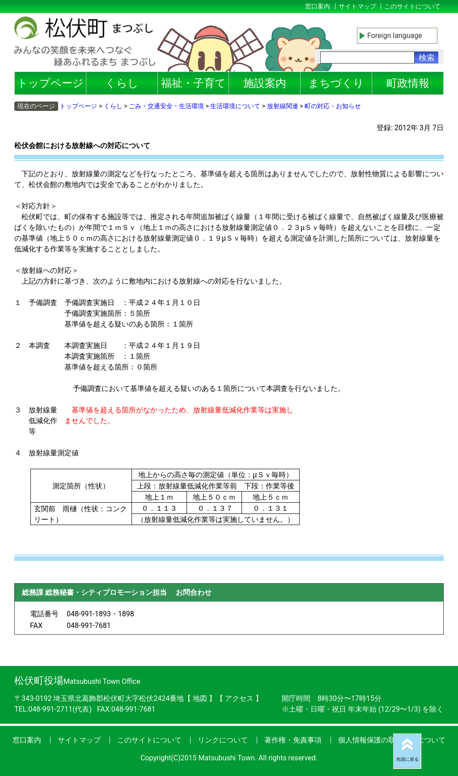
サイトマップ (357, 6)
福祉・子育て (193, 83)
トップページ (50, 83)
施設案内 (264, 83)
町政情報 (407, 83)
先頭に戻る (407, 759)
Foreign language (394, 35)
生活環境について (235, 106)
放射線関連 (282, 106)
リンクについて (223, 740)
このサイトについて (412, 6)
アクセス (240, 698)
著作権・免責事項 (293, 740)
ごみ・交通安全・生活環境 (166, 106)
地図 (200, 698)
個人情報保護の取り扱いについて (391, 740)
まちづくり (336, 83)
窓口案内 (317, 6)
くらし (122, 83)
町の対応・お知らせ (333, 106)
